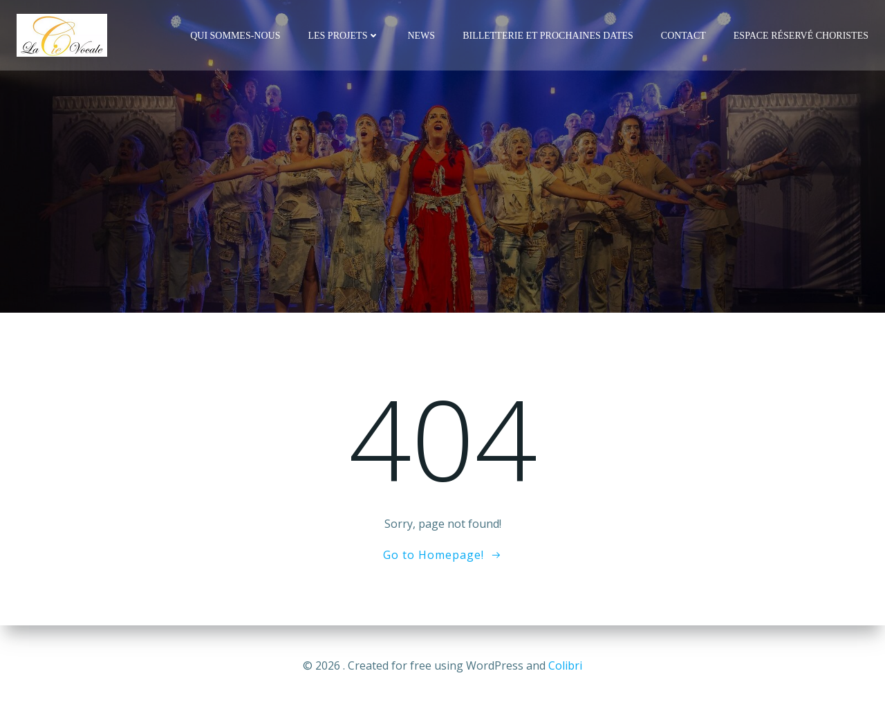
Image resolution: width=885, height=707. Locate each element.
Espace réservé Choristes (801, 35)
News (421, 35)
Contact (683, 35)
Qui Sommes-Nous (235, 35)
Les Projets (344, 35)
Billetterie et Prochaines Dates (548, 35)
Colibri (565, 665)
